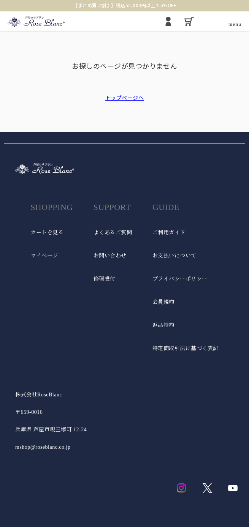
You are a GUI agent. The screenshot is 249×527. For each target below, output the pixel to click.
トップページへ (124, 97)
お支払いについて (174, 256)
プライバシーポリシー (180, 279)
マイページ (44, 256)
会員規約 (163, 302)
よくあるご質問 (113, 232)
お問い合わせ (110, 256)
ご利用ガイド (169, 232)
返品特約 (163, 325)
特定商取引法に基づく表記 (185, 348)
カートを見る (46, 232)
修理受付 (105, 279)
